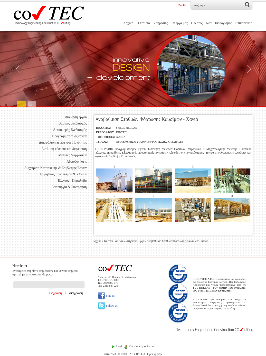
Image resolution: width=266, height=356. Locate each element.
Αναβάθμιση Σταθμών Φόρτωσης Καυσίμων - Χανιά (177, 241)
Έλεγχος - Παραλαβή (72, 180)
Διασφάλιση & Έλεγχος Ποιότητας (63, 142)
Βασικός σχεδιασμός (72, 123)
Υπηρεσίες (160, 23)
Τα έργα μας (179, 23)
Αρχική (128, 23)
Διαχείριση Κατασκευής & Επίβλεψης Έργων (55, 168)
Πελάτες (197, 23)
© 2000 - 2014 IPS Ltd (131, 354)
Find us (106, 295)
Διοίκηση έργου (76, 117)
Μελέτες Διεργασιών (72, 155)
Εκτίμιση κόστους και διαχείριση (64, 149)
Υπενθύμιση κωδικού (141, 346)
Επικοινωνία (243, 23)
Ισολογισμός (223, 23)
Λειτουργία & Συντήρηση (69, 187)
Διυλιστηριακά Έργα (132, 241)
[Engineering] (133, 69)
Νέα (208, 23)
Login (119, 346)
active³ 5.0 (110, 354)
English (182, 5)
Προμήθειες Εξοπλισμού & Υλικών (62, 174)
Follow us (108, 305)
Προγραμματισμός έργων (69, 136)
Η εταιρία (143, 23)
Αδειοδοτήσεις (76, 161)
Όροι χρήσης (154, 354)
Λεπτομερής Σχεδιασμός (70, 130)
